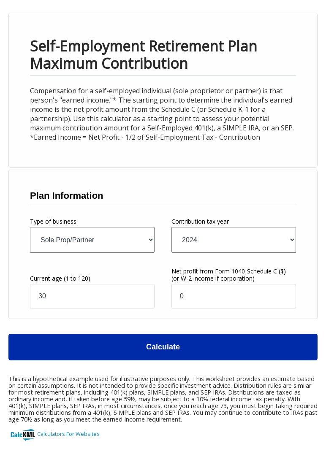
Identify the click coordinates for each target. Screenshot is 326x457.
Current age (60, 278)
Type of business (53, 221)
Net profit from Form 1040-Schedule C (228, 274)
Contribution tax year (200, 221)
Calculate (163, 347)
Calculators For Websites (68, 434)
